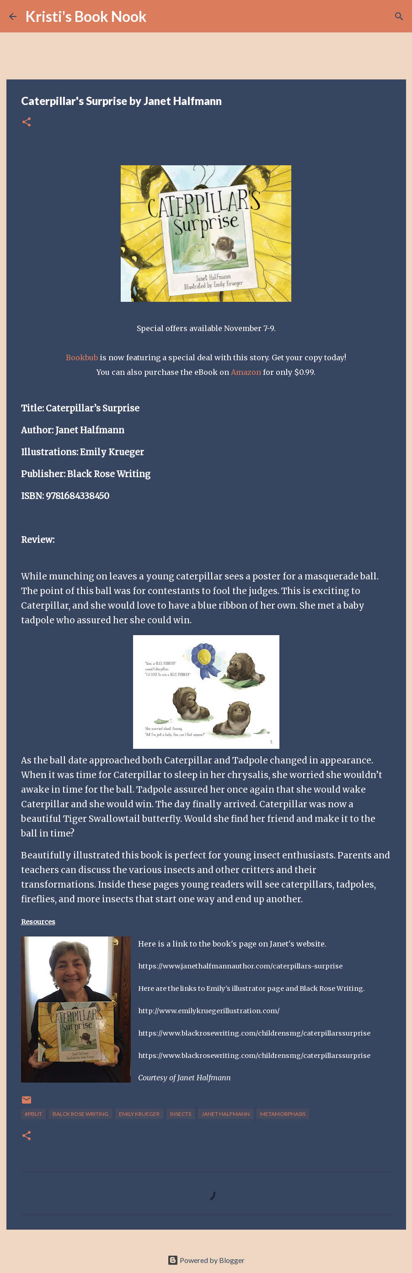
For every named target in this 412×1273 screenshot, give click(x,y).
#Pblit (33, 1113)
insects (180, 1113)
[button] (26, 122)
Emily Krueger (139, 1113)
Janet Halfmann (226, 1113)
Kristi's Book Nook (86, 16)
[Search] (159, 16)
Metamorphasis (282, 1113)
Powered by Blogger (206, 1260)
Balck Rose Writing (80, 1113)
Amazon (246, 372)
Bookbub (83, 357)
